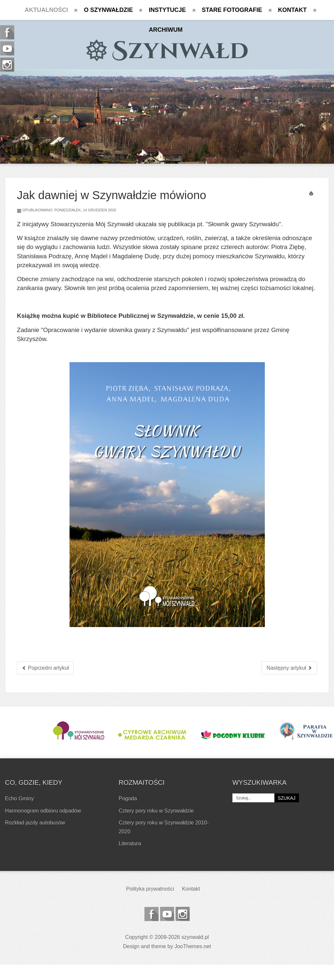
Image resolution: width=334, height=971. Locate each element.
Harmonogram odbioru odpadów (43, 811)
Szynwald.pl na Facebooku (151, 914)
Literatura (130, 843)
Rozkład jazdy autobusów (35, 822)
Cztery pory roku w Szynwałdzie (156, 811)
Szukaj (287, 798)
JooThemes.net (192, 946)
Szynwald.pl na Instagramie (182, 914)
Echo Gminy (19, 798)
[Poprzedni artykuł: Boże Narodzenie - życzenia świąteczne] (45, 667)
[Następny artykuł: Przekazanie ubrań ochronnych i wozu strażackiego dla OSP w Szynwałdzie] (289, 667)
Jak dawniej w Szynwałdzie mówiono (111, 195)
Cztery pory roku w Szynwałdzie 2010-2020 (164, 827)
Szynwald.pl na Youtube (167, 914)
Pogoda (128, 798)
